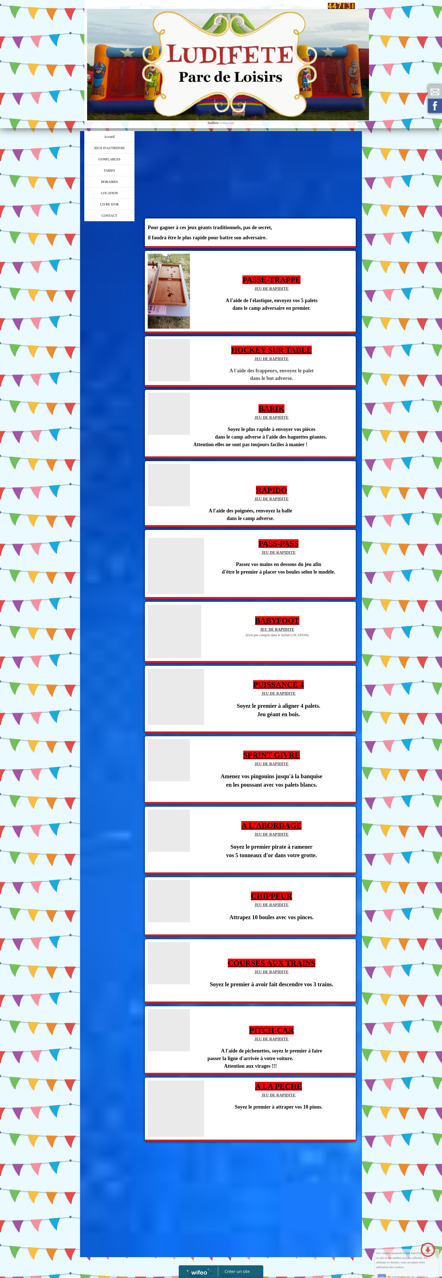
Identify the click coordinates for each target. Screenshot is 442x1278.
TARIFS (109, 171)
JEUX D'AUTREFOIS (109, 148)
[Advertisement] (109, 336)
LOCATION (109, 193)
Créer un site (237, 1271)
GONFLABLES (109, 159)
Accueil (109, 137)
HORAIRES (109, 182)
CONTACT (109, 216)
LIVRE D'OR (109, 204)
